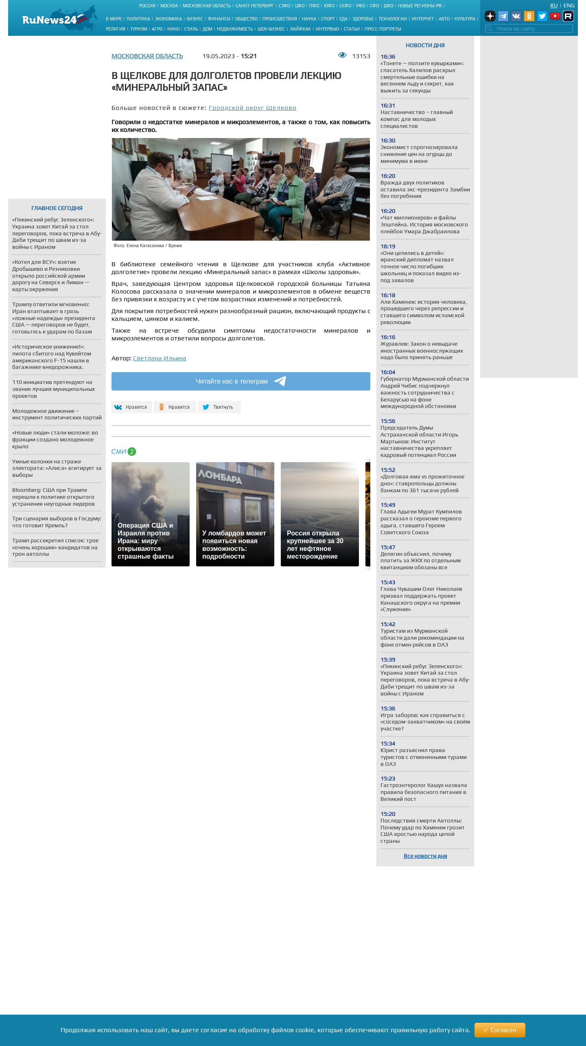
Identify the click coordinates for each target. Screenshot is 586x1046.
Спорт (328, 18)
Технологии (392, 18)
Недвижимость (235, 28)
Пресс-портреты (383, 28)
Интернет (423, 18)
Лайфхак (300, 28)
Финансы (219, 18)
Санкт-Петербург (255, 5)
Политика (138, 18)
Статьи (352, 28)
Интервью (327, 28)
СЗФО (284, 5)
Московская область (207, 5)
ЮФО (329, 5)
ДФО (388, 5)
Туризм (138, 28)
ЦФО (299, 5)
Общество (246, 18)
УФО (360, 5)
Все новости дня (425, 856)
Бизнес (195, 18)
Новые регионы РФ (420, 5)
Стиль (191, 28)
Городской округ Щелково (253, 108)
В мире (114, 18)
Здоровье (363, 18)
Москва (169, 5)
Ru (554, 5)
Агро (157, 28)
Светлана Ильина (159, 358)
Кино (173, 28)
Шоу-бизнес (271, 28)
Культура (465, 18)
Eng (569, 5)
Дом (207, 28)
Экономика (168, 18)
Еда (343, 18)
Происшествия (279, 18)
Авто (444, 18)
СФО (374, 5)
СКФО (345, 5)
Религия (115, 28)
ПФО (314, 5)
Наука (309, 18)
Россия (147, 5)
